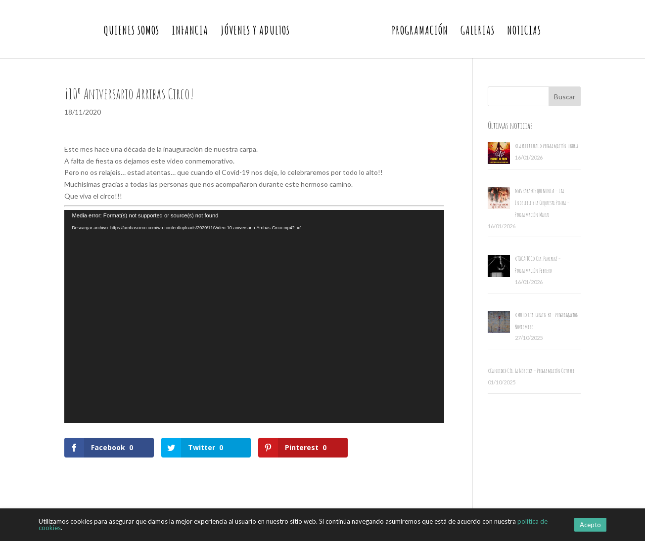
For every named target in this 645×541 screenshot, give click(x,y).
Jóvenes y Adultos (255, 32)
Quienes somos (131, 32)
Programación (420, 32)
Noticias (524, 32)
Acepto (590, 525)
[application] (254, 316)
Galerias (478, 32)
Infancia (190, 32)
